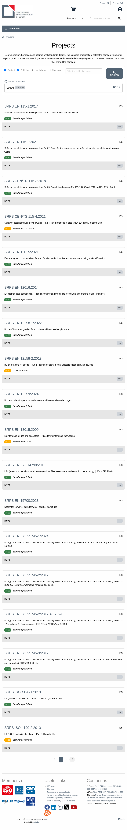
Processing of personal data (58, 792)
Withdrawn (39, 70)
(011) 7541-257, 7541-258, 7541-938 (108, 792)
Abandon (55, 70)
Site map (50, 789)
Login (122, 819)
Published (23, 70)
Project (9, 70)
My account (113, 9)
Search (114, 73)
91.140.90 (20, 87)
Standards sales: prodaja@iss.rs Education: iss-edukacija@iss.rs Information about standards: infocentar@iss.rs (104, 798)
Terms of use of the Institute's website (62, 795)
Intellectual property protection (59, 798)
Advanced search (14, 81)
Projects (10, 37)
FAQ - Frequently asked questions (61, 801)
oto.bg (36, 822)
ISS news (51, 786)
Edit (116, 87)
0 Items (78, 9)
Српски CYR (118, 3)
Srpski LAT (104, 3)
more (119, 126)
